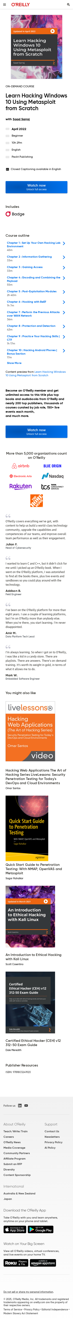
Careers (8, 1137)
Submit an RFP (12, 1164)
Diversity (9, 1169)
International (13, 1186)
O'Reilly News (12, 1142)
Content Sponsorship (17, 1175)
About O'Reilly (14, 1124)
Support (51, 1124)
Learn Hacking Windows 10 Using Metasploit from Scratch (36, 373)
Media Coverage (14, 1148)
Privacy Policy (53, 1142)
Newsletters (52, 1137)
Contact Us (52, 1131)
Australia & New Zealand (19, 1193)
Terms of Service (12, 1309)
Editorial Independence (55, 1309)
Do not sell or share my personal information (28, 1291)
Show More (14, 363)
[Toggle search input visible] (68, 4)
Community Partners (16, 1153)
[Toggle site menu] (4, 4)
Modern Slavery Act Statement (20, 1313)
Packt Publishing (22, 156)
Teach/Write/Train (15, 1131)
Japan (7, 1199)
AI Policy (50, 1148)
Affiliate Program (14, 1158)
